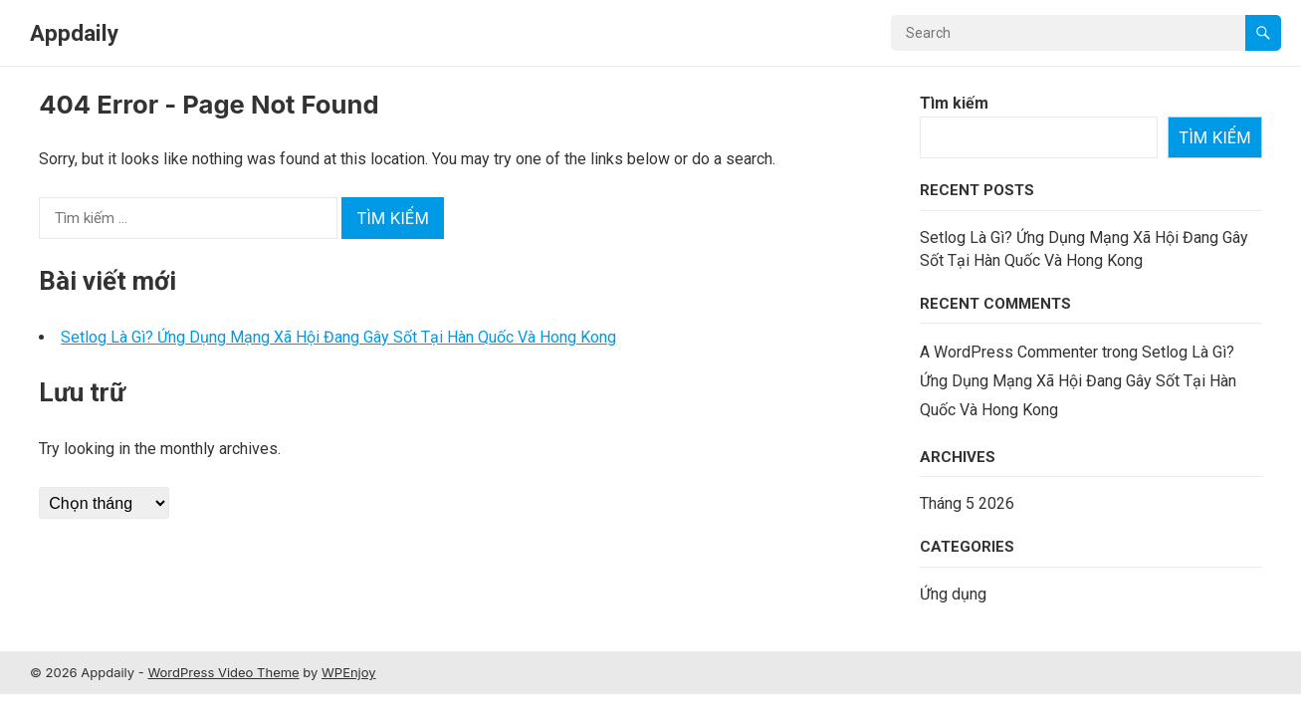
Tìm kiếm (954, 103)
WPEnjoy (349, 672)
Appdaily (74, 33)
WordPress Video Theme (223, 672)
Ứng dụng (953, 594)
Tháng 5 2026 (967, 503)
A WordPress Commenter (1009, 352)
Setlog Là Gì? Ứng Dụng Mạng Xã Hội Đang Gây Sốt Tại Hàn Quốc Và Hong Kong (338, 337)
